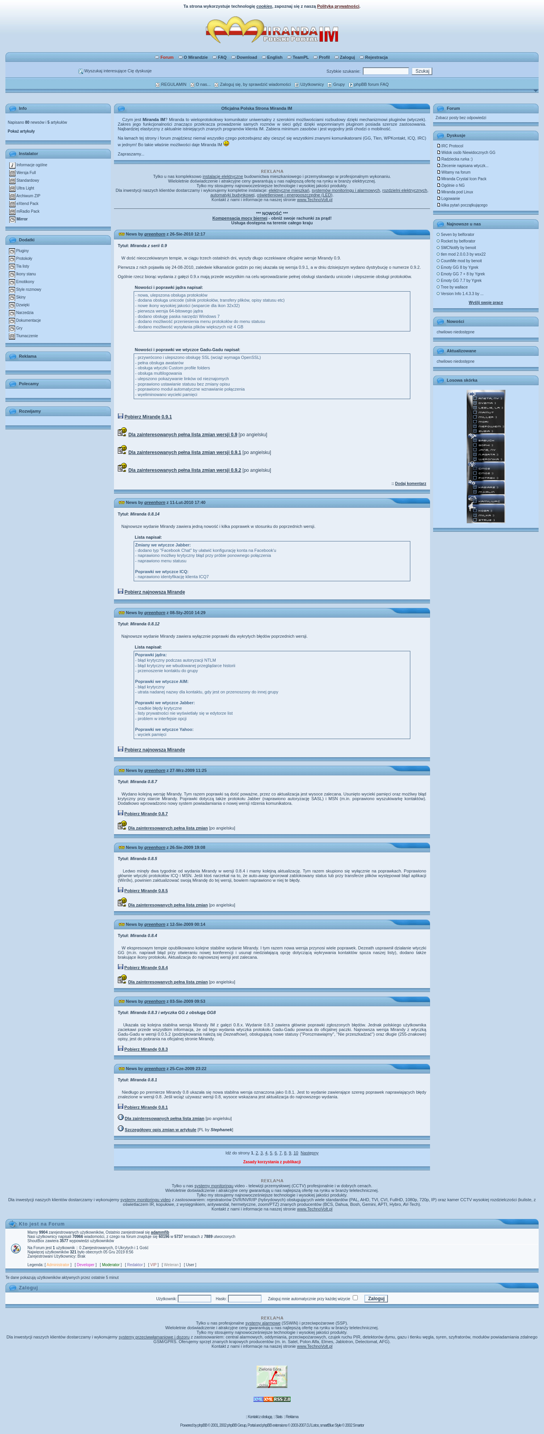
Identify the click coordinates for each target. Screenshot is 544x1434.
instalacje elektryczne (223, 176)
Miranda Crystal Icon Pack (461, 179)
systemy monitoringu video (146, 1199)
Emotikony (21, 282)
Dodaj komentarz (411, 483)
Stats (278, 1417)
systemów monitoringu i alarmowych (346, 190)
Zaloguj (345, 57)
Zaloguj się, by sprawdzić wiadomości (252, 84)
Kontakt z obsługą (260, 1417)
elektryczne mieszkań (289, 190)
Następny (309, 1153)
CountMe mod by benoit (459, 261)
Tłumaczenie (23, 336)
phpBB (202, 1425)
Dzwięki (19, 305)
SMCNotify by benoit (456, 248)
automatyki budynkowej (232, 195)
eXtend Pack (23, 203)
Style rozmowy (25, 289)
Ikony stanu (22, 274)
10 (296, 1153)
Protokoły (20, 258)
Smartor (358, 1425)
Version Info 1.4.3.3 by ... (460, 294)
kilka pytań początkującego (462, 205)
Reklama (292, 1417)
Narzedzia (21, 313)
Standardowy (24, 180)
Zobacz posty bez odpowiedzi (460, 118)
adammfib (160, 1232)
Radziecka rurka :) (455, 159)
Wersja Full (22, 173)
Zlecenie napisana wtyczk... (462, 166)
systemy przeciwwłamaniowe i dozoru (154, 1337)
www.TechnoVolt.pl (315, 199)
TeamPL (298, 57)
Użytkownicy (309, 84)
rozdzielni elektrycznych (404, 190)
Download (244, 57)
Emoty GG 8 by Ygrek (457, 267)
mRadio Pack (24, 211)
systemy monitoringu (213, 1185)
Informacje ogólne (28, 165)
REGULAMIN (170, 84)
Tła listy (19, 266)
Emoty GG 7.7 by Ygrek (459, 280)
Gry (15, 328)
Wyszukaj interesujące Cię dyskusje (115, 70)
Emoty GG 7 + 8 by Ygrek (461, 274)
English (272, 57)
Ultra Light (21, 188)
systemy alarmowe (262, 1323)
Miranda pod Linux (455, 192)
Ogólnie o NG (451, 185)
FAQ (219, 57)
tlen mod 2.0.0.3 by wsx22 (461, 254)
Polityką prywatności (338, 6)
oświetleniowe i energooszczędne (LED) (295, 195)
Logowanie (448, 198)
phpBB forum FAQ (368, 84)
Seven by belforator (455, 234)
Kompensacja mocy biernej (239, 218)
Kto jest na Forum (42, 1224)
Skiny (17, 297)
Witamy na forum (454, 172)
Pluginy (19, 251)
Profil (321, 57)
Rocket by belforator (456, 241)
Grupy (336, 84)
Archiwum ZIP (24, 196)
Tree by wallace (452, 287)
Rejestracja (374, 57)
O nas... (200, 84)
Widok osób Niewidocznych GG (466, 152)
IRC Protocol (450, 146)
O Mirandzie (193, 57)
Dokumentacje (25, 320)
